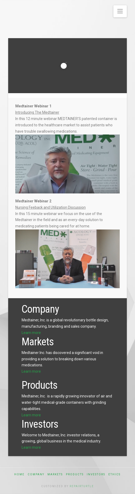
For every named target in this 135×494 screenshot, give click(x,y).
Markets (55, 474)
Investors (96, 474)
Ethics (114, 474)
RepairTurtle (82, 486)
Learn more (31, 333)
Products (75, 474)
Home (19, 474)
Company (36, 474)
